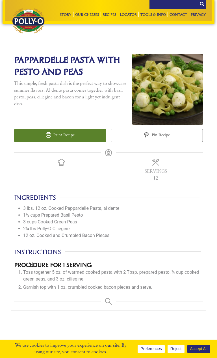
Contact (178, 14)
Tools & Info (153, 14)
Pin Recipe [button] (157, 135)
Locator (128, 14)
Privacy (198, 14)
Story (65, 14)
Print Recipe (60, 135)
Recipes (109, 14)
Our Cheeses (87, 14)
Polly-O (28, 21)
